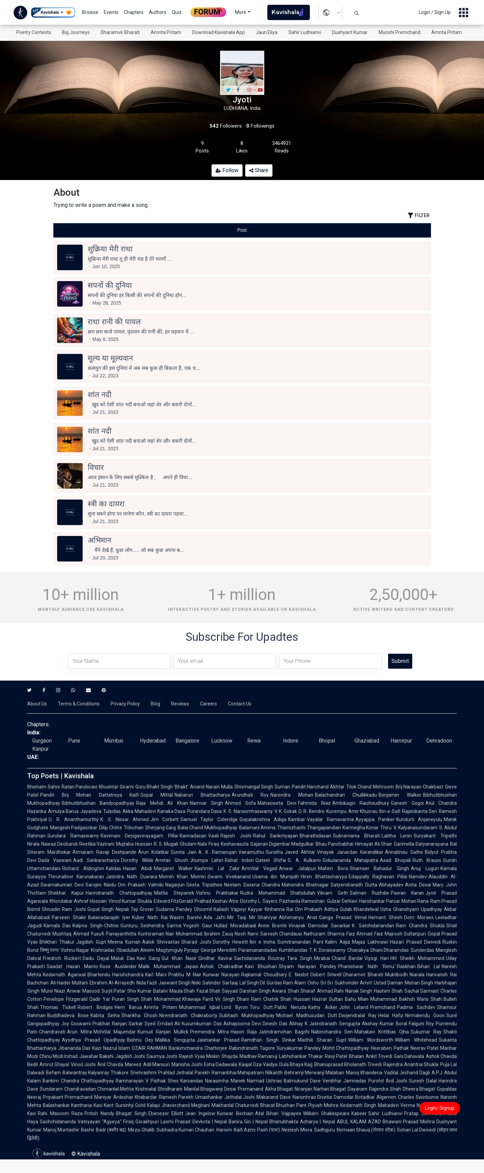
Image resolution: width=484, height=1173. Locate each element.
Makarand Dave (273, 1097)
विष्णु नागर (49, 950)
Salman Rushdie (369, 893)
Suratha (274, 852)
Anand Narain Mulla (211, 786)
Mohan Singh (419, 982)
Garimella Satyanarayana (421, 844)
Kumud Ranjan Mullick (162, 1031)
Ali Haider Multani (69, 982)
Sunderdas (422, 950)
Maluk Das (123, 958)
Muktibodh (396, 974)
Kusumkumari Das (201, 1023)
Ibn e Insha (263, 942)
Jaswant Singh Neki (179, 982)
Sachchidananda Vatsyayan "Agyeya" (80, 1121)
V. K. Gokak (285, 811)
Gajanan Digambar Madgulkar (282, 844)
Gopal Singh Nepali (108, 909)
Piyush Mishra (323, 1105)
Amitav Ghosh (171, 860)
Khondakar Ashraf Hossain (78, 901)
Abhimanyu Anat (298, 917)
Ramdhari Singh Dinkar (268, 1040)
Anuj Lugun (425, 868)
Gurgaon (42, 740)
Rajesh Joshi (235, 835)
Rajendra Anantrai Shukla (410, 1064)
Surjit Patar (113, 991)
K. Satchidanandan (373, 925)
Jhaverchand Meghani (186, 1105)
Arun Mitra (79, 1031)
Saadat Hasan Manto (72, 966)
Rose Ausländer (118, 966)
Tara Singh (299, 958)
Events (111, 12)
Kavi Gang (148, 958)
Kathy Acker (322, 1007)
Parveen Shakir (69, 917)
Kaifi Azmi (244, 1130)
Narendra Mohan (291, 795)
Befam (53, 1072)
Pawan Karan (407, 893)
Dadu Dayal (96, 958)
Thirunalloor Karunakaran (76, 876)
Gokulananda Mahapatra (350, 860)
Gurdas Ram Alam (286, 982)
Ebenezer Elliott (166, 1113)
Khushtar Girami (116, 786)
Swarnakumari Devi (62, 884)
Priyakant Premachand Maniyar (77, 1097)
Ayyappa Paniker (375, 819)
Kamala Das (57, 925)
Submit (400, 661)
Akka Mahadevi (138, 811)
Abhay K (298, 1023)
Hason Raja (244, 1031)
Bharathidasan (315, 835)
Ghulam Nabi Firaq (199, 844)
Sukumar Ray (426, 1031)
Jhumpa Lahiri (206, 860)
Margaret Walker (173, 868)
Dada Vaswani (54, 860)
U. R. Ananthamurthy (74, 819)
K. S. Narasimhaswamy (248, 811)
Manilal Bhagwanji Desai (210, 1089)
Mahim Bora (333, 868)
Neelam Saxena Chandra (252, 884)
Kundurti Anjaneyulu (419, 819)
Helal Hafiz (390, 1015)
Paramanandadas (257, 950)
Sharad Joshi (196, 942)
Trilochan (134, 827)
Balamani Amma (257, 827)
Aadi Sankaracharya (96, 860)
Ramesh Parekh (176, 1097)
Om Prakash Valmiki (141, 884)
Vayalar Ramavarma (330, 819)
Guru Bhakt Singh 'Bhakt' (162, 786)
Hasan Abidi (137, 868)
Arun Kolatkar (153, 852)
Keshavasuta (235, 844)
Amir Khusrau (363, 811)
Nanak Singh (358, 991)
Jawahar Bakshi (96, 1056)
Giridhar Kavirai (215, 958)
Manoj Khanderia (364, 1072)
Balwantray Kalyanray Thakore (96, 1072)
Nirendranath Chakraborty (188, 1015)
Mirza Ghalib (141, 1130)
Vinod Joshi (83, 1064)
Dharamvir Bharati (120, 32)
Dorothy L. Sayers (259, 901)
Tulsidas (112, 811)
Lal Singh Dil (252, 982)
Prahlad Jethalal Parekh (184, 1072)
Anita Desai (418, 884)
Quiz (177, 12)
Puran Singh (125, 999)
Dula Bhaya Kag (296, 1064)
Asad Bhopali (395, 860)
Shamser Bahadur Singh (380, 868)
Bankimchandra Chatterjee (198, 1048)
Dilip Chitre (110, 827)
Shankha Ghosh (139, 1015)
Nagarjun (175, 884)
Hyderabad (153, 740)
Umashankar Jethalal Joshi (225, 1097)
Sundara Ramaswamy (73, 835)
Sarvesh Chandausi (281, 933)
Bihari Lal (428, 966)
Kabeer (359, 1113)
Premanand (250, 1089)
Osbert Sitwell (325, 974)
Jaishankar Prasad (218, 1040)
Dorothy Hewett (230, 942)
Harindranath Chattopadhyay (119, 893)
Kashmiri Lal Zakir (217, 868)
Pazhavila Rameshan (302, 901)
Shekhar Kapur (66, 893)
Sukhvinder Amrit (353, 982)
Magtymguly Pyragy (177, 950)
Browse (90, 12)
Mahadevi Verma (396, 1105)
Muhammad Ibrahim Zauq (204, 933)
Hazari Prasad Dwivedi (415, 942)
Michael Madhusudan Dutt (306, 1015)
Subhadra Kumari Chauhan (185, 1130)
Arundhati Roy (250, 795)
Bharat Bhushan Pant (283, 1105)
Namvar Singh (206, 803)
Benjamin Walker (400, 795)
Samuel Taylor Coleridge (209, 819)
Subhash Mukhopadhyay (246, 1015)
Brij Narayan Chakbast (419, 786)
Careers (208, 703)
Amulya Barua (63, 811)
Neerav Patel (424, 1048)
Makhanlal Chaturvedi (235, 1105)
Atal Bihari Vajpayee (278, 1113)
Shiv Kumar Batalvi (147, 991)
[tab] (116, 230)
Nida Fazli (146, 982)
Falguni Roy (421, 1023)
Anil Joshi (396, 1081)
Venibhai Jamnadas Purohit (353, 1081)
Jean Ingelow (200, 1113)
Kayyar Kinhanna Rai (270, 909)
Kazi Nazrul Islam (111, 1048)
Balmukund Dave (302, 1081)
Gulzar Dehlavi (342, 901)
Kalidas (113, 868)
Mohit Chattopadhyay (345, 1048)
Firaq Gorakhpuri (141, 1121)
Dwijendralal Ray (358, 1015)
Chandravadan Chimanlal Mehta (99, 1089)
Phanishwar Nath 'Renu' (366, 966)
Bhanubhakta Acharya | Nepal (302, 1121)
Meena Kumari (124, 942)
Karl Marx (156, 974)
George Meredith (219, 950)
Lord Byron (234, 1007)
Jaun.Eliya (267, 32)
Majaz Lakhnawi (370, 942)
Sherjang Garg (160, 827)
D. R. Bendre (311, 811)
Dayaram (357, 1089)
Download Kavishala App (218, 32)
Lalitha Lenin (397, 835)
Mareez (133, 1064)
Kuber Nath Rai (150, 917)
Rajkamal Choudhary (264, 974)
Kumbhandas (293, 950)
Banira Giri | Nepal (248, 1121)
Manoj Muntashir (61, 1130)
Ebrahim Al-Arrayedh (112, 982)
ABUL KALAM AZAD (359, 1121)
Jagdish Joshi (130, 1056)
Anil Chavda (110, 1064)
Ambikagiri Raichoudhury (360, 803)
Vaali (213, 835)
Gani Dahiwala (409, 1056)
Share (258, 170)
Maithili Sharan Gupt (322, 1040)
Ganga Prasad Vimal (343, 917)
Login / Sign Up (435, 12)
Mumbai (113, 740)
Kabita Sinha (105, 1015)
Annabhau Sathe (404, 852)
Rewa (254, 740)
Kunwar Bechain (235, 1113)
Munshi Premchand (399, 32)
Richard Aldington (83, 868)
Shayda (229, 1056)
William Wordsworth (370, 1040)
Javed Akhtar (300, 852)
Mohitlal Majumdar (115, 1031)
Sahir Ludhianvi (304, 32)
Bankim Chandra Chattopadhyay (78, 1081)
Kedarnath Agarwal (64, 974)
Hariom (224, 1130)
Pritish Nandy (99, 1113)
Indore (290, 740)
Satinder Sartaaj (219, 982)
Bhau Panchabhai (334, 844)
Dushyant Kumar (350, 32)
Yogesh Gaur (197, 925)
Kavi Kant (104, 1105)
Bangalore (187, 740)
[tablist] (242, 230)
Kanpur (40, 749)
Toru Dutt (261, 1007)
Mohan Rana (415, 901)
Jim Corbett (164, 819)
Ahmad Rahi (330, 991)
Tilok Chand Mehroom (370, 786)
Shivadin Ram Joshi (64, 909)
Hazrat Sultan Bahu (334, 999)
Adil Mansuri (156, 1064)
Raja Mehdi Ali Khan (162, 803)
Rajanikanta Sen (419, 811)
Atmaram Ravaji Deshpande (104, 852)
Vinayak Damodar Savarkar (319, 925)
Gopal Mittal (156, 795)
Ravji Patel (336, 1056)
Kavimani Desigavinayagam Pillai (139, 835)
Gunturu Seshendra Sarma (151, 925)
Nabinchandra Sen (332, 1031)
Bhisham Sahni (43, 786)
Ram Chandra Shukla (420, 925)
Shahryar (267, 917)
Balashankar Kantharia (67, 1105)
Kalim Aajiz (337, 942)
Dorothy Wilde (137, 860)
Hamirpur (401, 740)
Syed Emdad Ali (162, 1023)
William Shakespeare (326, 1113)
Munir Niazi (53, 991)
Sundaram (51, 1089)
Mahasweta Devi (276, 803)
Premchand (382, 1007)
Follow (227, 170)
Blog (155, 703)
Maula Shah (182, 991)
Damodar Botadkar (354, 1097)
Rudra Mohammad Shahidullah (278, 893)
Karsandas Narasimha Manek (212, 1081)
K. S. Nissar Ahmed (124, 819)
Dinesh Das (275, 1023)
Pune (74, 740)
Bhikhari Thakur (56, 942)
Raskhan (406, 966)
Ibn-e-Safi (389, 811)
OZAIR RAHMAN (149, 1048)
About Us (37, 703)
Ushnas (274, 1081)
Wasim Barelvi (185, 917)
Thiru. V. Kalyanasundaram (408, 827)
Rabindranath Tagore (252, 1048)
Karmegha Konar (361, 827)
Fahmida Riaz (314, 803)
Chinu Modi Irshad (58, 1056)
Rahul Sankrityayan (275, 835)
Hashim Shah (388, 991)
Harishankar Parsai (379, 901)
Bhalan (356, 1056)
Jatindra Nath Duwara (131, 876)
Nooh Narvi (246, 933)
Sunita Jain (184, 852)
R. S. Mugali (166, 844)
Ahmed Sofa (240, 803)
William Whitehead (416, 1040)
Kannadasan (193, 835)
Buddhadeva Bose (68, 1015)
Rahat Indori (239, 860)
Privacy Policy (125, 703)
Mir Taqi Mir (241, 917)
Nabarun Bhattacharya (202, 795)
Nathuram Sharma (324, 933)
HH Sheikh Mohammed (417, 958)
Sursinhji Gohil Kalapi (137, 1105)
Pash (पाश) (268, 1130)
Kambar (296, 819)
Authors (157, 12)
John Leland (353, 1007)
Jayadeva (90, 811)
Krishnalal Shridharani (158, 1089)
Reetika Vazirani (96, 844)
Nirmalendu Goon (425, 1015)
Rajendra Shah (385, 1089)
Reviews (180, 703)
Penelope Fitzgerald (65, 999)
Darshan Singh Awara (262, 991)
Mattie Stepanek (174, 893)
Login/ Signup (439, 1108)
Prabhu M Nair (184, 974)
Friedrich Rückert (62, 958)
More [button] (240, 12)
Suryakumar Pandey (299, 1048)
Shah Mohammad (161, 999)
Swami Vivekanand (229, 876)
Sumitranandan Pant (300, 942)
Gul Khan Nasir (179, 958)
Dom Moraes (419, 917)
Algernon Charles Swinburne (408, 1097)
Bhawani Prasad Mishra (409, 1121)
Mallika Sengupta (175, 1040)
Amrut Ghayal (54, 1064)
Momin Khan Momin (182, 876)
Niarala (417, 974)
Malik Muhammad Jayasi (168, 966)
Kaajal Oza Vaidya (258, 1064)
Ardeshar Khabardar (135, 1097)
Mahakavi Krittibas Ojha (381, 1031)
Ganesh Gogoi (407, 803)
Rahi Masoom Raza (60, 1113)
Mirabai (322, 958)
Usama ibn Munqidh (275, 876)
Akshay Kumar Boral (384, 1023)
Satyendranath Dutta (354, 884)
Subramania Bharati (356, 835)
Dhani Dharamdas (389, 950)
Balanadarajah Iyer (109, 917)
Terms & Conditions (79, 703)
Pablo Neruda (290, 1007)
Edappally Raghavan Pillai (378, 876)
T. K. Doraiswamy (327, 950)
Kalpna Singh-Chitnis (95, 925)
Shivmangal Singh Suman (262, 786)
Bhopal (327, 740)
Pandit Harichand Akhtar (318, 786)
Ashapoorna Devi (242, 1023)
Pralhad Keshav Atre (216, 901)
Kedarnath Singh (358, 1105)
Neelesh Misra (297, 1130)
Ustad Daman (388, 982)
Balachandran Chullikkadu (346, 795)
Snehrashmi (143, 1072)
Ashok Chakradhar (221, 966)
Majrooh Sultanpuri (405, 933)
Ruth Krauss (427, 860)
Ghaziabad (366, 740)
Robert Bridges (95, 1007)
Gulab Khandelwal (359, 909)
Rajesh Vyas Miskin (199, 1056)
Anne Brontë (272, 925)
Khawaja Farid (197, 999)
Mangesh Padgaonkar (73, 827)
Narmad (255, 1081)
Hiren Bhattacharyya (324, 876)
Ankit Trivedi (379, 1056)
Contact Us (239, 703)
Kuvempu (336, 811)
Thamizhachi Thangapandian (308, 827)
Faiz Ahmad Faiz (364, 933)
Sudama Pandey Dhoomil (184, 909)
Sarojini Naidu (100, 884)
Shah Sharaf (301, 991)
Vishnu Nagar (75, 950)
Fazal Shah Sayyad (217, 991)
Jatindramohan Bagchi (284, 1031)
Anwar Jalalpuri (297, 868)
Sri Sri (326, 982)
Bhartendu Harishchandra (115, 974)
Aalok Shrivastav (161, 942)
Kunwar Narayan (221, 974)
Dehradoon (439, 740)
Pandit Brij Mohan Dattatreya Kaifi (89, 795)
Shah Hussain (295, 999)
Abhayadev (391, 884)
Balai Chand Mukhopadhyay (207, 827)
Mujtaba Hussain (134, 844)
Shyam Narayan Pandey (307, 966)
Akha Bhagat (279, 1089)
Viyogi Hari (376, 958)
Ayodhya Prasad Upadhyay (93, 1040)
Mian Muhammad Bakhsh (386, 999)
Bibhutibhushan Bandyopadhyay (98, 803)
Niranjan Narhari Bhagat (320, 1089)
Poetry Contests (33, 32)
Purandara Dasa (204, 811)
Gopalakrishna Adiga (262, 819)
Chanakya (358, 950)
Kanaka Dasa (171, 811)
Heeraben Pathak (389, 1048)
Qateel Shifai (270, 860)
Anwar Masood (83, 991)
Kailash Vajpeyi (230, 909)
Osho (313, 982)
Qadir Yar (99, 999)
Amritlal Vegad (259, 868)
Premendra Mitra (209, 1031)
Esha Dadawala (220, 1064)
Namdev (418, 876)
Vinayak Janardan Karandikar (350, 852)
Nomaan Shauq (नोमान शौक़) (366, 1130)
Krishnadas (103, 950)
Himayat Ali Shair (373, 844)
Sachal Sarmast (421, 991)
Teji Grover (142, 909)
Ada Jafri (214, 917)
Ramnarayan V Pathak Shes (147, 1081)
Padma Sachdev (416, 1007)
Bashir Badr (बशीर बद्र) (103, 1130)
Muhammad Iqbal (199, 1007)
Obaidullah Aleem (135, 950)
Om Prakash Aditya (316, 909)
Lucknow (221, 740)
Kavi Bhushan (261, 966)
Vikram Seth (332, 893)
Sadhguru (324, 1130)
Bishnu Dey (140, 1040)
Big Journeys (76, 32)
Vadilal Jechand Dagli (407, 1072)
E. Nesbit (298, 974)
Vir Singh (225, 999)
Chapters (134, 12)
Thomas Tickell (58, 1007)
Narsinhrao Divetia (312, 1097)
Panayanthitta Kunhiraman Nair (140, 933)
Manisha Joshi (186, 1064)
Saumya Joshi (162, 1056)
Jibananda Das (74, 1048)
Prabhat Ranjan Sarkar (118, 1023)
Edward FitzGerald (173, 901)
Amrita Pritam (166, 32)
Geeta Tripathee (204, 884)
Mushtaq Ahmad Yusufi (78, 933)
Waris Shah (429, 999)
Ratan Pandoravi (80, 786)
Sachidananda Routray (259, 958)
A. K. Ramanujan (217, 852)
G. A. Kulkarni (304, 860)
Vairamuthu (251, 852)
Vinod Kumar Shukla (130, 901)
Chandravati (52, 1031)
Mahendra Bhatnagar (305, 884)
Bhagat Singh (131, 1113)
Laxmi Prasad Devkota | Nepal (194, 1121)
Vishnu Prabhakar (217, 893)
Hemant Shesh (385, 917)
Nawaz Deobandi (59, 844)
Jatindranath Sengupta (334, 1023)
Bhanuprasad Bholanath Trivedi (348, 1064)
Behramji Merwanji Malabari (314, 1072)
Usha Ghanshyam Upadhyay (411, 909)
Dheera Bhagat (419, 1089)
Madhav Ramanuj (258, 1056)
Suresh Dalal (423, 1081)
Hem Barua (128, 1007)
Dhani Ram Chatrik (258, 999)
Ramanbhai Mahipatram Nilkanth (247, 1072)
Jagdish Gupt (91, 942)
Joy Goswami (76, 1023)
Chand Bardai (347, 958)
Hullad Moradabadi (235, 925)
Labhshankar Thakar (301, 1056)
